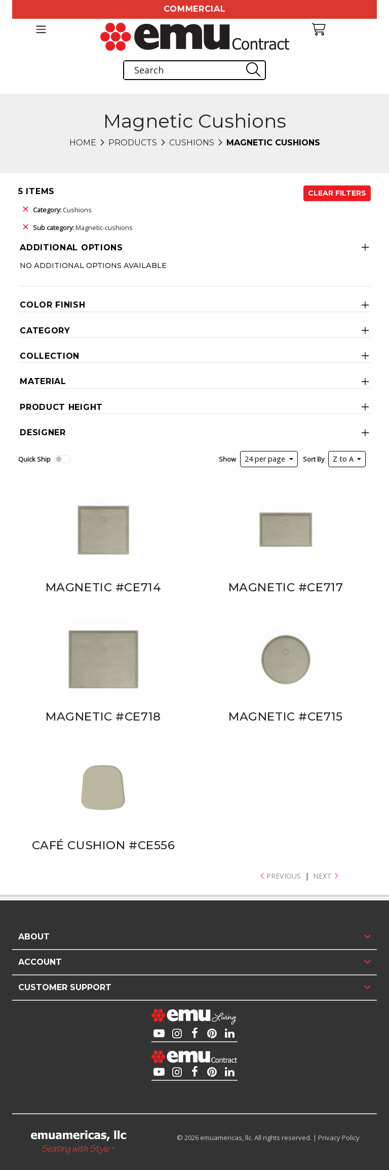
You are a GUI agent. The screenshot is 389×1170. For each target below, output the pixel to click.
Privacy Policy (339, 1137)
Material (43, 381)
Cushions (191, 142)
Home (82, 142)
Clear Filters (337, 193)
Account (40, 962)
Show (227, 459)
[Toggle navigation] (41, 29)
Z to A (344, 459)
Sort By (313, 459)
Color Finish (52, 305)
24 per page (266, 459)
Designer (43, 432)
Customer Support (64, 987)
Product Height (61, 407)
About (34, 936)
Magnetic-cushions (83, 227)
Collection (50, 356)
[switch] (63, 459)
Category (45, 330)
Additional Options (71, 247)
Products (132, 142)
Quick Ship (34, 459)
